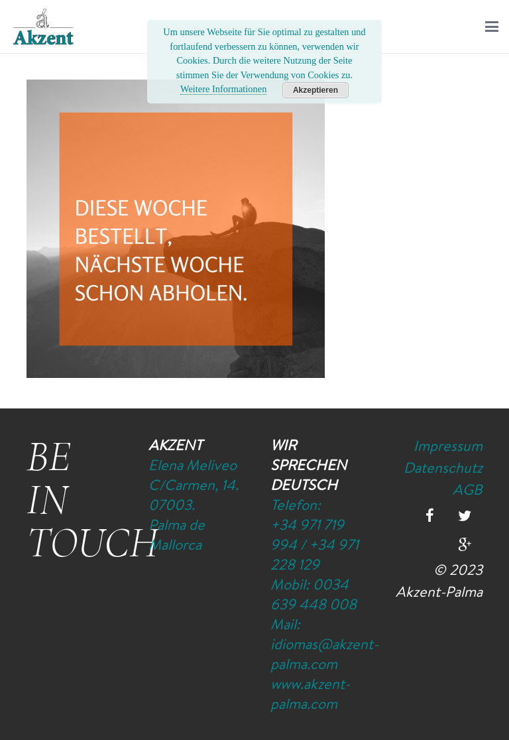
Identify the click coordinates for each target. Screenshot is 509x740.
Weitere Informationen (223, 89)
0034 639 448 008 (313, 594)
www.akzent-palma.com (310, 693)
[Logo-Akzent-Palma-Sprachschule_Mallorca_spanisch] (43, 26)
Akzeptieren (315, 90)
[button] (492, 26)
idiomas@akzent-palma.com (324, 654)
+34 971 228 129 (314, 554)
